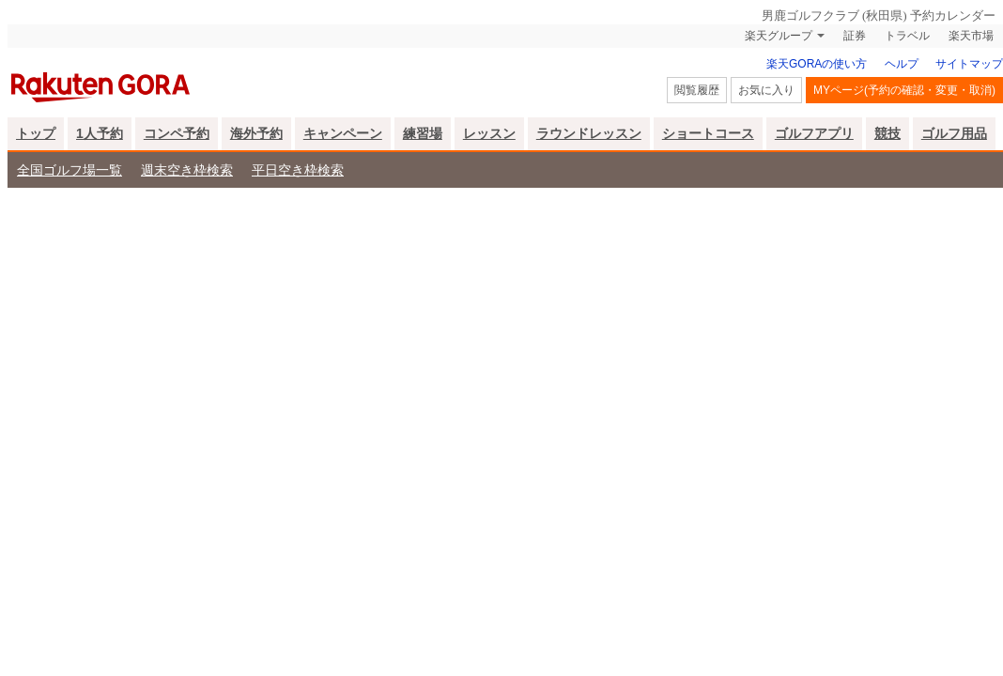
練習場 (422, 133)
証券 (854, 35)
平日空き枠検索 (298, 169)
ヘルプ (901, 63)
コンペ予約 (176, 133)
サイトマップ (969, 63)
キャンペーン (342, 133)
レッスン (489, 133)
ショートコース (708, 133)
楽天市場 (971, 35)
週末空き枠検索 (187, 169)
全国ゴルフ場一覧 (69, 169)
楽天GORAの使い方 (816, 63)
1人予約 (99, 133)
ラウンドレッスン (588, 133)
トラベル (907, 35)
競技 (887, 133)
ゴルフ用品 (954, 133)
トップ (35, 133)
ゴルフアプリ (814, 133)
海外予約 (256, 133)
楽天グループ (778, 35)
